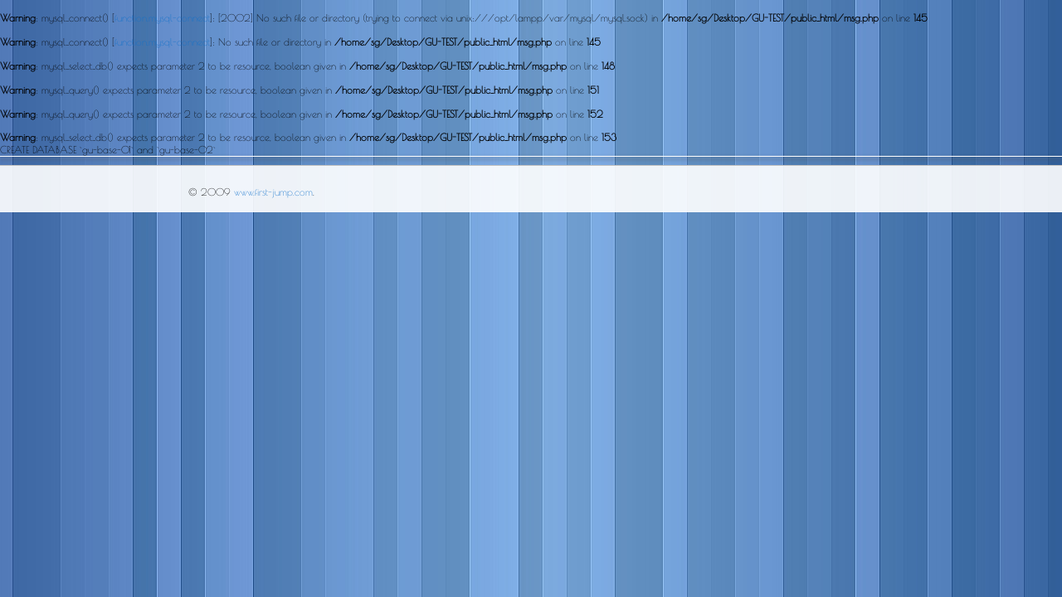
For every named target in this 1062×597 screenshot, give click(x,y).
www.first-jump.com (273, 191)
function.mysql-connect (162, 17)
